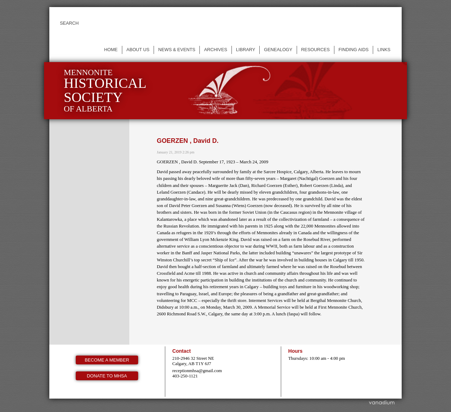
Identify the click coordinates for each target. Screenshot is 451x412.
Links (383, 49)
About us (137, 49)
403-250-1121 (185, 376)
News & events (176, 49)
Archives (215, 49)
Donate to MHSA (107, 375)
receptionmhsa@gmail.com (197, 370)
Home (110, 49)
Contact (181, 351)
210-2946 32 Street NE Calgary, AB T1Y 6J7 (193, 361)
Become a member (107, 360)
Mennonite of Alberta (105, 90)
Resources (315, 49)
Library (245, 49)
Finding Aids (354, 49)
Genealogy (278, 49)
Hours (295, 351)
